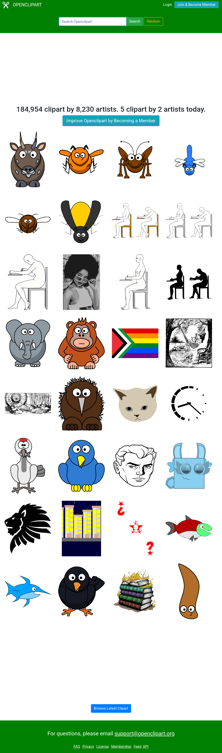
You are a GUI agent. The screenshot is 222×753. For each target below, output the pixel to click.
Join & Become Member (196, 4)
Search (134, 21)
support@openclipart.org (144, 733)
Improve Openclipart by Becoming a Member (110, 120)
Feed (137, 746)
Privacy (88, 746)
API (145, 746)
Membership (121, 746)
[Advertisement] (111, 71)
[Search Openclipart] (92, 21)
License (102, 746)
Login (167, 4)
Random (153, 21)
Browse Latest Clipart (111, 708)
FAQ (77, 746)
